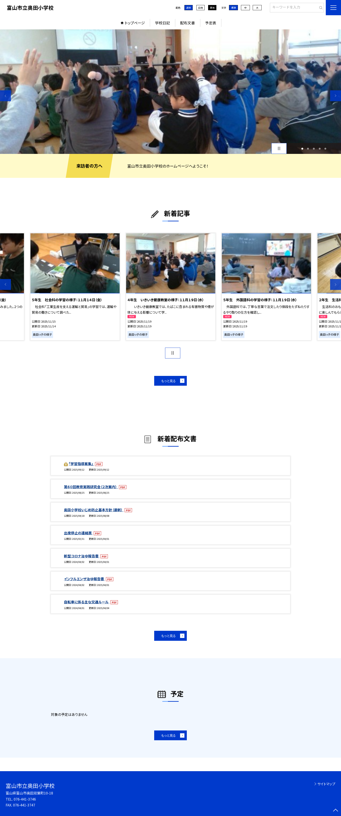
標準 (233, 7)
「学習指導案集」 (81, 463)
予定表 (210, 22)
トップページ (135, 22)
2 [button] (308, 148)
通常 (188, 7)
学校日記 (162, 22)
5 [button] (325, 148)
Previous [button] (5, 95)
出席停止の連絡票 (78, 532)
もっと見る (168, 381)
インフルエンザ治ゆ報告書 (84, 578)
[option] (170, 91)
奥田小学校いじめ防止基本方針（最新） (94, 509)
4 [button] (320, 148)
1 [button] (302, 148)
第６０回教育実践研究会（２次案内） (91, 486)
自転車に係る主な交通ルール (86, 601)
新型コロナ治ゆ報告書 (81, 556)
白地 (200, 7)
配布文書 (187, 22)
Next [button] (335, 95)
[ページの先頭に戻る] (335, 810)
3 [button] (314, 148)
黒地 (212, 7)
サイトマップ (326, 783)
